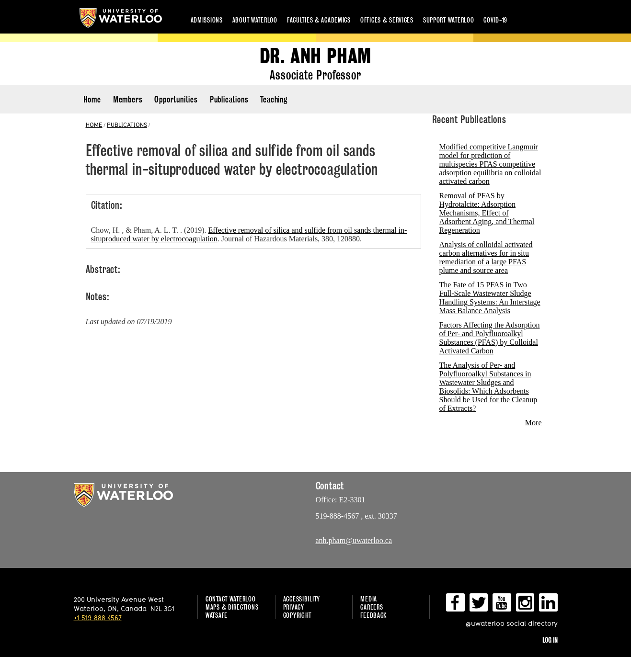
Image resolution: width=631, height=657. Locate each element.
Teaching (273, 99)
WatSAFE (217, 615)
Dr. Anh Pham (316, 56)
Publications (229, 99)
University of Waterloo (121, 18)
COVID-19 (495, 20)
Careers (371, 607)
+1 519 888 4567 (98, 617)
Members (128, 99)
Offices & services (386, 20)
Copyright (297, 615)
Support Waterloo (448, 20)
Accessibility (301, 599)
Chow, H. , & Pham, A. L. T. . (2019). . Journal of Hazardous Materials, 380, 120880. (249, 234)
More (533, 423)
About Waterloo (254, 20)
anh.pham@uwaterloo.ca (354, 540)
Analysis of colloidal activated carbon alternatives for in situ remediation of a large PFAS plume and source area (486, 257)
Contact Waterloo (231, 599)
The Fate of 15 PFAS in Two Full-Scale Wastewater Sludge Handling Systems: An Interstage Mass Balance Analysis (489, 298)
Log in (550, 640)
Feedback (373, 615)
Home (92, 99)
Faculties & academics (319, 20)
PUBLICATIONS (127, 124)
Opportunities (175, 99)
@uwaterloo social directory (512, 623)
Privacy (293, 607)
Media (368, 599)
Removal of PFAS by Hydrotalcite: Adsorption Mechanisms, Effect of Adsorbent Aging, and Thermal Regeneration (487, 213)
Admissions (207, 20)
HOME (94, 124)
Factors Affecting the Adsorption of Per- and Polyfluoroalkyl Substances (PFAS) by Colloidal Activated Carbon (489, 338)
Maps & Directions (232, 607)
